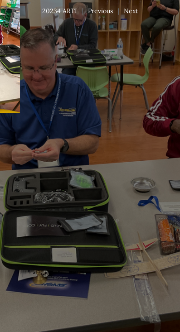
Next (131, 11)
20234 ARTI (59, 11)
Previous (100, 11)
